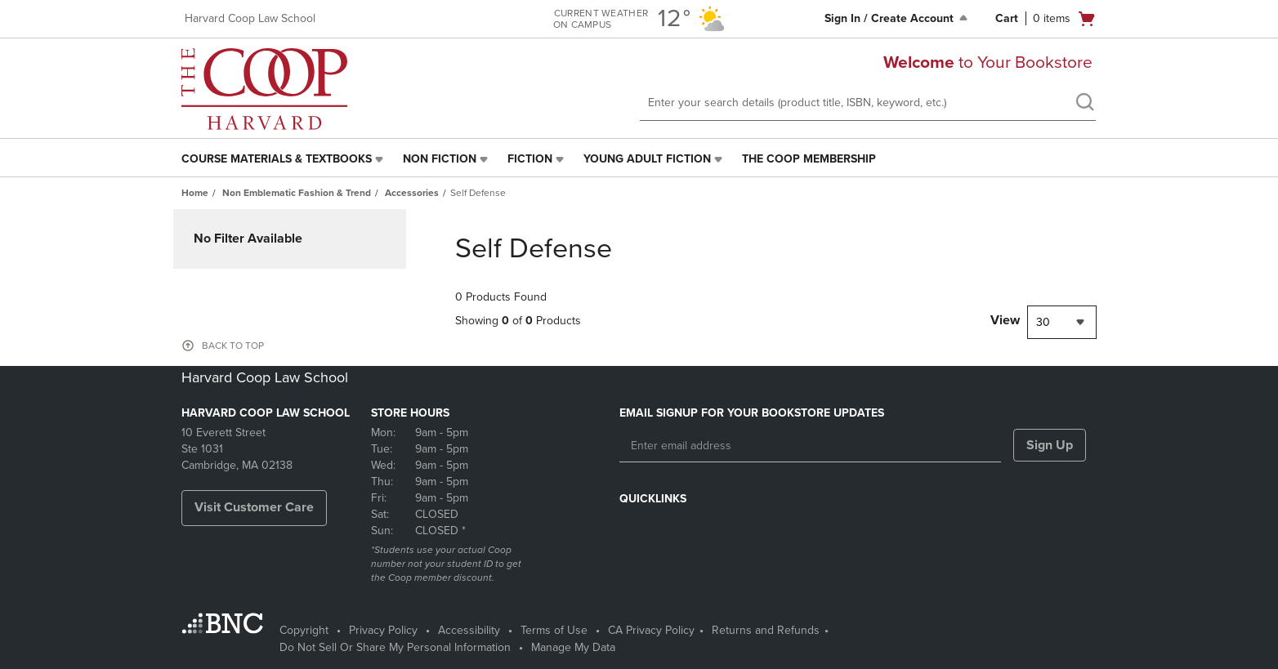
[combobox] (1062, 322)
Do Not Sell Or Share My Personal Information (395, 647)
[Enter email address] (810, 446)
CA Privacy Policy (651, 630)
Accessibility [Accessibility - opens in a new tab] (469, 630)
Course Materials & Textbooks (276, 159)
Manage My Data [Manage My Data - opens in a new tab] (573, 647)
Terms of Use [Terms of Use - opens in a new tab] (554, 630)
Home (194, 192)
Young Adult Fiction (647, 159)
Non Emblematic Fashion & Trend (296, 192)
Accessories (412, 192)
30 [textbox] (1043, 322)
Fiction (529, 159)
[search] (1084, 103)
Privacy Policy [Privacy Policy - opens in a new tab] (383, 630)
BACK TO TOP (233, 345)
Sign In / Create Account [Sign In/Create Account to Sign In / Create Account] (897, 18)
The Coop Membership (809, 159)
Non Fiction (439, 159)
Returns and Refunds (766, 630)
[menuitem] (284, 159)
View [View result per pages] (1005, 320)
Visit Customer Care (254, 507)
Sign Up (1049, 445)
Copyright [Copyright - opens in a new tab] (303, 630)
